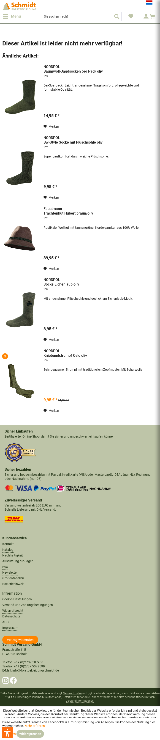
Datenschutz (11, 616)
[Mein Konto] (141, 16)
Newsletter (10, 572)
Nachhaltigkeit (12, 555)
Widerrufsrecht (12, 610)
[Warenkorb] (152, 16)
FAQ (5, 567)
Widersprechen (30, 734)
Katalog (8, 549)
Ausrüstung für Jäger (17, 561)
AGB (5, 622)
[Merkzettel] (130, 16)
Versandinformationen (80, 700)
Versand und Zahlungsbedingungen (27, 605)
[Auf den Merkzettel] (51, 126)
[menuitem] (11, 16)
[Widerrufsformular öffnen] (20, 640)
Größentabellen (13, 578)
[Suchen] (117, 16)
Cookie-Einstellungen (17, 599)
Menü (12, 15)
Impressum (10, 628)
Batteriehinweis (13, 584)
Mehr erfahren (35, 726)
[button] (7, 732)
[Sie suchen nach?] (82, 16)
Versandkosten (72, 693)
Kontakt (8, 544)
